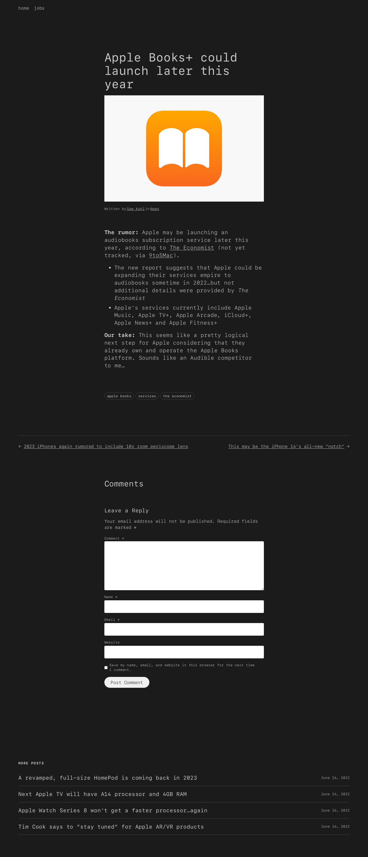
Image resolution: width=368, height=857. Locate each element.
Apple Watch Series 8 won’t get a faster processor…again (112, 810)
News (154, 209)
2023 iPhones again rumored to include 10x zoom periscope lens (106, 446)
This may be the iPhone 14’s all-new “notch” (286, 446)
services (147, 396)
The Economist (192, 247)
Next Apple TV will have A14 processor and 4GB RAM (102, 794)
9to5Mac (161, 255)
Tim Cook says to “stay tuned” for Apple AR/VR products (111, 827)
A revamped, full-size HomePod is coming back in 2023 (107, 778)
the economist (177, 396)
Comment (114, 538)
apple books (119, 396)
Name (110, 597)
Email (112, 620)
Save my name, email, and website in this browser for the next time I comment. (181, 667)
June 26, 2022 (335, 778)
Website (112, 642)
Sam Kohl (135, 209)
